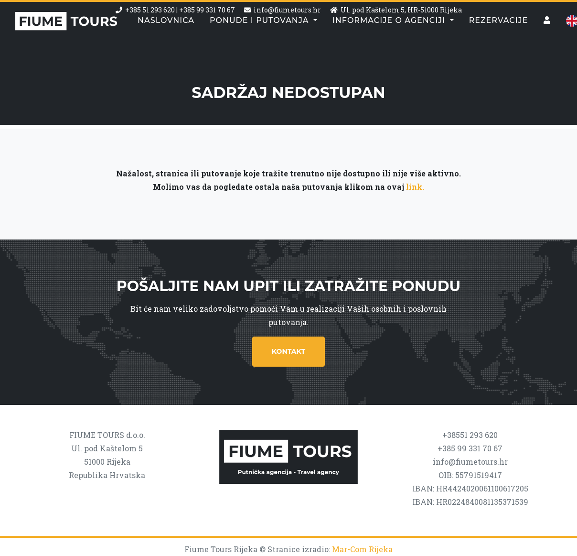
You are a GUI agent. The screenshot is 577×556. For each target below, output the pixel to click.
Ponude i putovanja (260, 40)
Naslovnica (166, 40)
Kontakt (288, 351)
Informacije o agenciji (390, 40)
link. (415, 187)
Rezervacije (498, 40)
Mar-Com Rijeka (362, 549)
